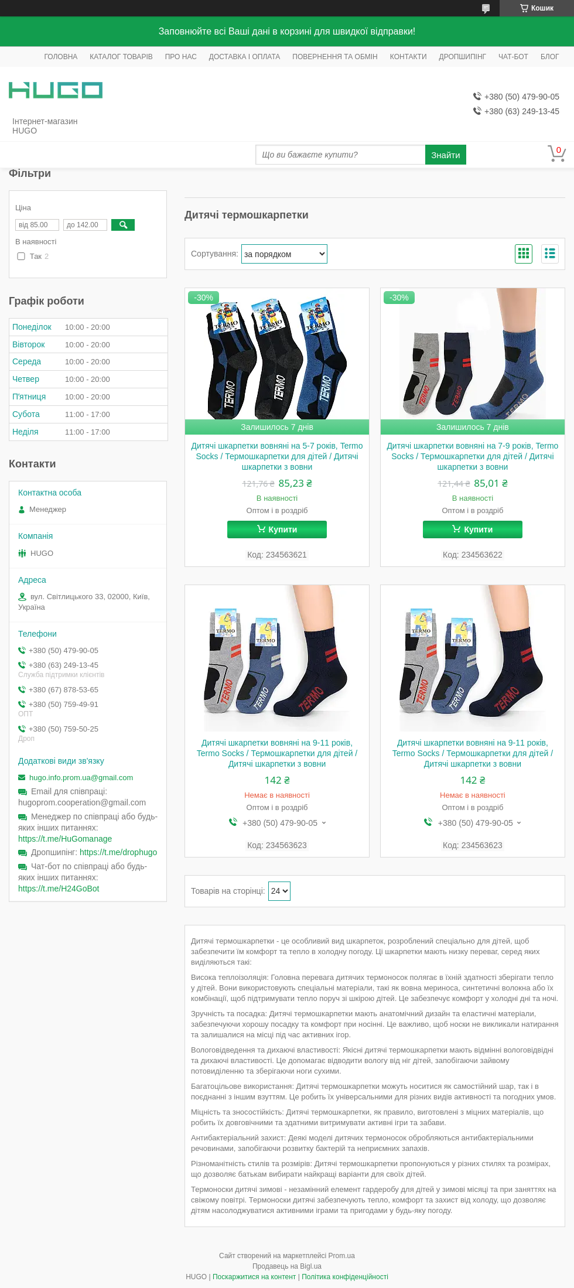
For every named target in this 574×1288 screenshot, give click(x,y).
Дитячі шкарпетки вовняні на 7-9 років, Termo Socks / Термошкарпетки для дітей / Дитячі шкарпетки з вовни (472, 456)
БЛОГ (550, 57)
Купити (283, 529)
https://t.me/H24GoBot (59, 888)
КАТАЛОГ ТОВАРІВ (121, 57)
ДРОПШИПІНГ (463, 57)
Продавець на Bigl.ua (287, 1266)
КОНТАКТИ (408, 57)
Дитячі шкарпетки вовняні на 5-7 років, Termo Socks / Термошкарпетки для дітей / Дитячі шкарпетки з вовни (277, 456)
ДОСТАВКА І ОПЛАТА (245, 57)
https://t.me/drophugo (118, 852)
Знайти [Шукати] (445, 155)
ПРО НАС (181, 57)
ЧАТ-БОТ (513, 57)
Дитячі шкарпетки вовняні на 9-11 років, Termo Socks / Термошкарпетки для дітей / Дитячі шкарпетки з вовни (277, 753)
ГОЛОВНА (60, 57)
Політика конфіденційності (345, 1277)
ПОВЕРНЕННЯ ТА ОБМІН (334, 57)
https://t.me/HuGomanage (65, 838)
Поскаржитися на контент (254, 1277)
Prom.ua (342, 1256)
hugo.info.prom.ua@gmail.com (81, 777)
